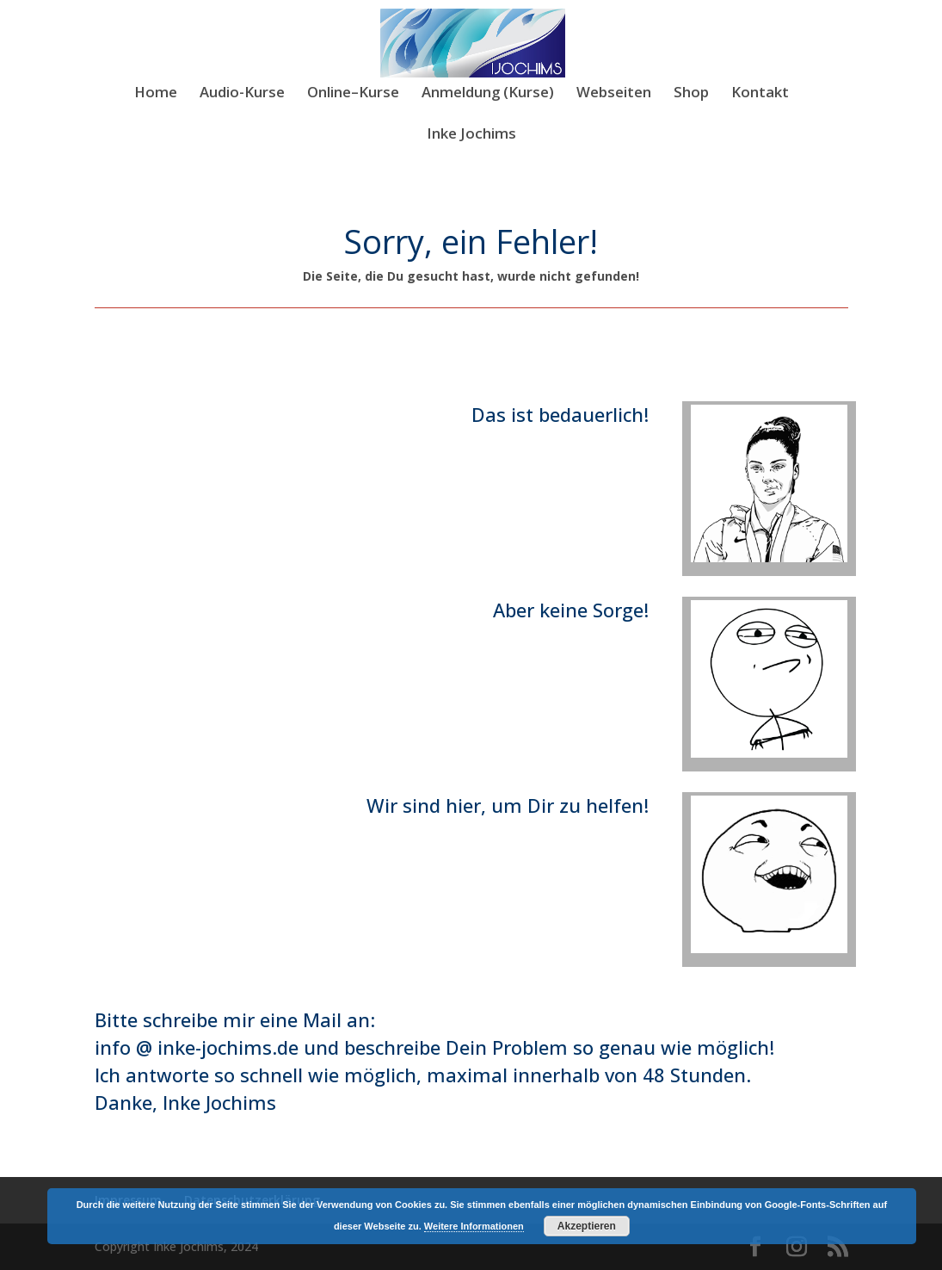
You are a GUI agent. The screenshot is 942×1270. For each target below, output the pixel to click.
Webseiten (613, 94)
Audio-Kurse (242, 94)
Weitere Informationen (474, 1226)
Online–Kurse (353, 94)
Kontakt (760, 94)
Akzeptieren (586, 1226)
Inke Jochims (471, 135)
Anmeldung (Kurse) (488, 94)
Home (155, 94)
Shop (691, 94)
